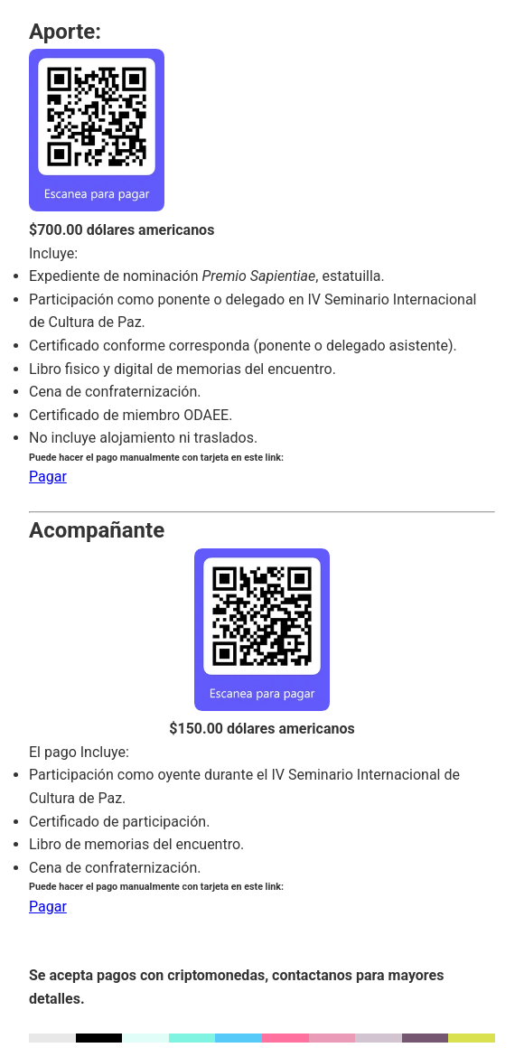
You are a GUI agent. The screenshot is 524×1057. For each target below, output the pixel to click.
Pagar (48, 476)
